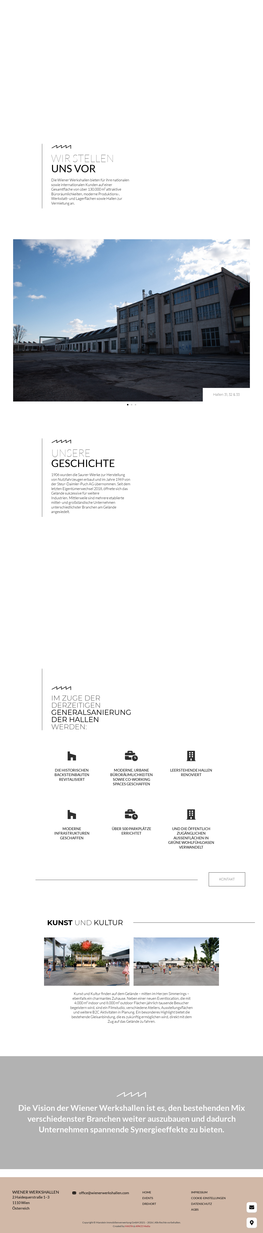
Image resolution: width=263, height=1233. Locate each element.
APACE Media (142, 1226)
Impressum (199, 1192)
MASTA (129, 1226)
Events (147, 1198)
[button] (127, 404)
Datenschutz (201, 1203)
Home (146, 1192)
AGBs (194, 1209)
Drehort (149, 1203)
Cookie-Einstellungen (208, 1198)
